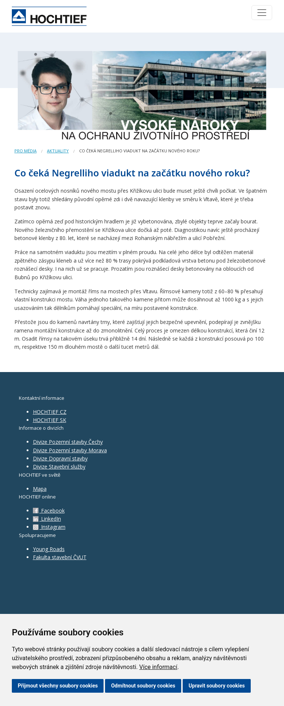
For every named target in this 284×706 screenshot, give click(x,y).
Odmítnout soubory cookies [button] (143, 686)
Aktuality (58, 150)
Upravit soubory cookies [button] (217, 686)
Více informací (158, 666)
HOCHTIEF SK (49, 419)
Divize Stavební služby (59, 466)
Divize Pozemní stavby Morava (70, 450)
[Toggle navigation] (261, 12)
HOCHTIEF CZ (50, 411)
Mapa (40, 488)
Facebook (49, 510)
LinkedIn (47, 518)
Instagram (49, 526)
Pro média (25, 150)
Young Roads (49, 549)
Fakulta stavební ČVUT (60, 557)
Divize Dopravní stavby (60, 458)
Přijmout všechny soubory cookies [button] (58, 686)
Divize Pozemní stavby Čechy (68, 441)
